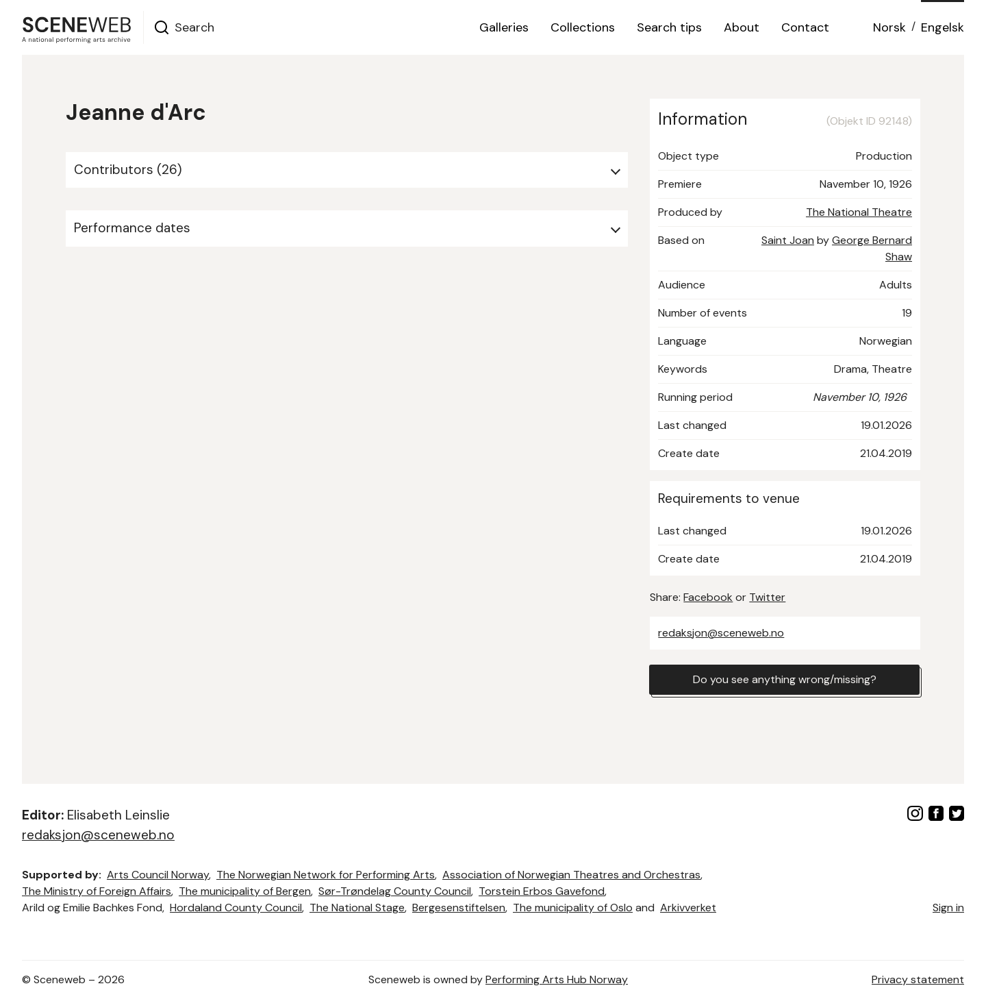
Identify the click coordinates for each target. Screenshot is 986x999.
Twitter (767, 597)
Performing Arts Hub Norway (556, 979)
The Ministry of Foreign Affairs (96, 891)
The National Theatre (859, 212)
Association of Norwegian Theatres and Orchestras (571, 874)
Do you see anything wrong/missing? (784, 679)
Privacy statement (918, 979)
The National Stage (357, 907)
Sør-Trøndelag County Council (394, 891)
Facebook (708, 597)
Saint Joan (787, 240)
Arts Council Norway (158, 874)
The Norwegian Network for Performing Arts (325, 874)
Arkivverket (688, 907)
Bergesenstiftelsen (458, 907)
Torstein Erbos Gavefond (542, 891)
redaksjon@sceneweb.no (721, 633)
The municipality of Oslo (573, 907)
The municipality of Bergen (245, 891)
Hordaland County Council (236, 907)
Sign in (948, 907)
